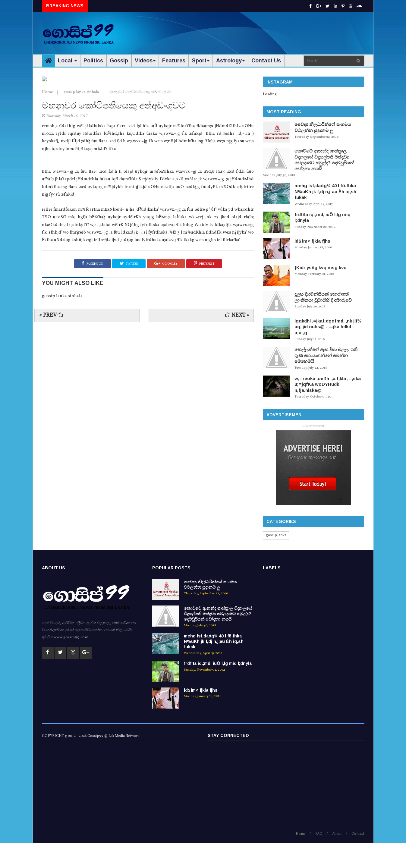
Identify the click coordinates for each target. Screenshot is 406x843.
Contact (357, 834)
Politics (93, 61)
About (337, 834)
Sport (200, 61)
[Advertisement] (254, 30)
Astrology (230, 61)
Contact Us (266, 61)
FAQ (319, 834)
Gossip (119, 61)
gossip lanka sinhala (82, 228)
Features (173, 61)
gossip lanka (276, 535)
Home (48, 228)
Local (67, 61)
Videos (145, 61)
